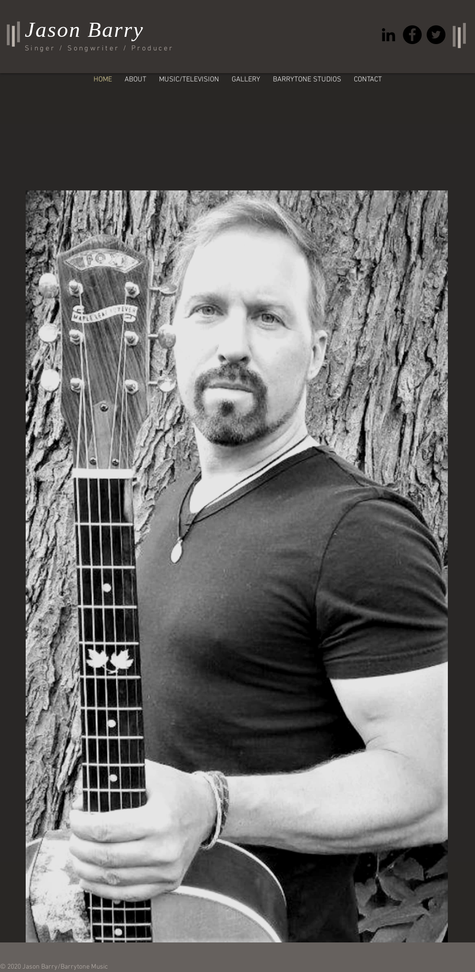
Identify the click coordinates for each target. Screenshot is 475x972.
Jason (53, 29)
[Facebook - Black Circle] (412, 34)
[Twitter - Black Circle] (436, 34)
